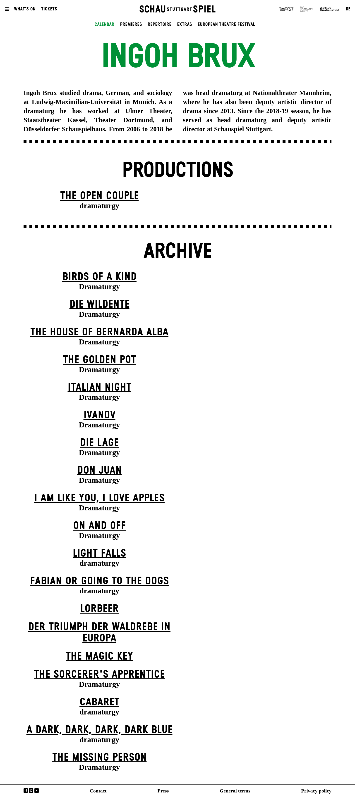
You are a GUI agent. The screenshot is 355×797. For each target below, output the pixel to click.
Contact (98, 791)
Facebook (26, 790)
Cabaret (99, 702)
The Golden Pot (99, 360)
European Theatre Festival (226, 25)
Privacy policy (316, 791)
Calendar (104, 25)
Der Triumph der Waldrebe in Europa (99, 633)
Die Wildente (100, 304)
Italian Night (99, 387)
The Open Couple (99, 196)
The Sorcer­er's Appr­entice (99, 674)
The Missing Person (99, 757)
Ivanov (99, 415)
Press (163, 791)
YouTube (36, 790)
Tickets (49, 9)
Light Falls (99, 553)
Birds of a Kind (99, 277)
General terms (235, 791)
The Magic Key (99, 656)
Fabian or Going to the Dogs (99, 581)
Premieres (131, 25)
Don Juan (99, 470)
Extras (184, 25)
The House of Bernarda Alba (99, 332)
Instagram (31, 790)
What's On (25, 9)
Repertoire (159, 25)
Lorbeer (99, 608)
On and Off (99, 525)
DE (348, 9)
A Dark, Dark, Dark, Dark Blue (99, 730)
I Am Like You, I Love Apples (99, 498)
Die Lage (99, 442)
